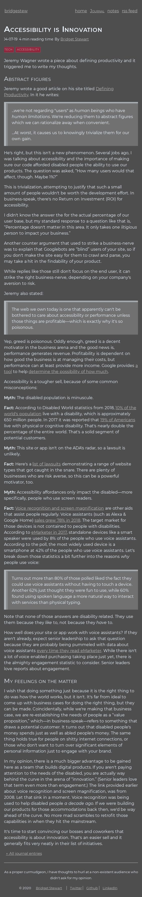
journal (97, 11)
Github (92, 888)
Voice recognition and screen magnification (59, 508)
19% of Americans (117, 419)
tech (9, 49)
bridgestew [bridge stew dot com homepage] (16, 11)
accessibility (28, 49)
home (81, 11)
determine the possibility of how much (68, 371)
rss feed (129, 11)
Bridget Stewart (74, 39)
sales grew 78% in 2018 (57, 520)
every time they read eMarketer (69, 650)
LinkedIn (110, 888)
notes (113, 11)
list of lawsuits (46, 464)
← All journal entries (24, 853)
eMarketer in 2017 (49, 532)
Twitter (76, 888)
